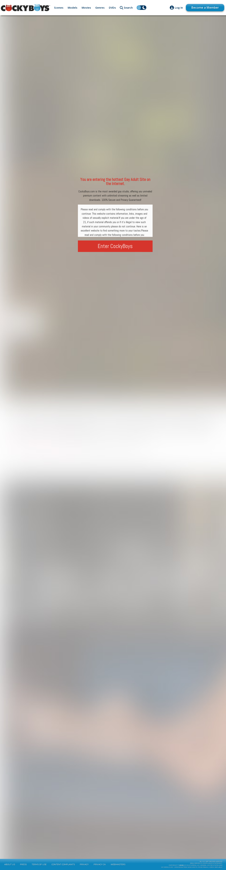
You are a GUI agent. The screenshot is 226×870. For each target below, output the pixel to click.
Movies (86, 7)
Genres (100, 7)
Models (72, 7)
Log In (179, 7)
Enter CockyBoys (115, 246)
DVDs (112, 7)
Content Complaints (63, 864)
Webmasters (118, 864)
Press (23, 864)
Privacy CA (100, 864)
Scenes (58, 7)
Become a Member (205, 7)
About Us (9, 864)
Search (128, 7)
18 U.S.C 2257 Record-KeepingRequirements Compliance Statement (206, 862)
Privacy (84, 864)
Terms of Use (39, 864)
